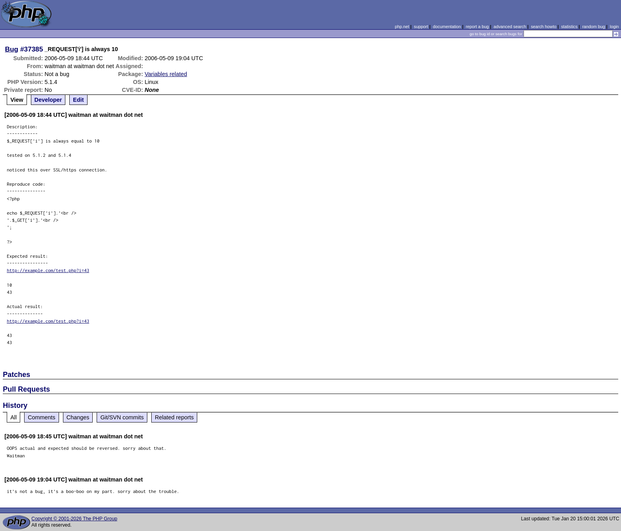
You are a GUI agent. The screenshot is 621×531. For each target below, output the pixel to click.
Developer (48, 100)
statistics (569, 26)
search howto (543, 26)
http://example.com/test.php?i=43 (48, 270)
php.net (402, 26)
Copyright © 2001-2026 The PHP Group (74, 518)
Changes (78, 417)
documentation (447, 26)
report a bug (477, 26)
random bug (593, 26)
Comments (41, 417)
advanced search (509, 26)
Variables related (166, 74)
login (614, 26)
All (13, 417)
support (421, 26)
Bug (12, 49)
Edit (78, 100)
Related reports (174, 417)
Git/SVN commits (122, 417)
